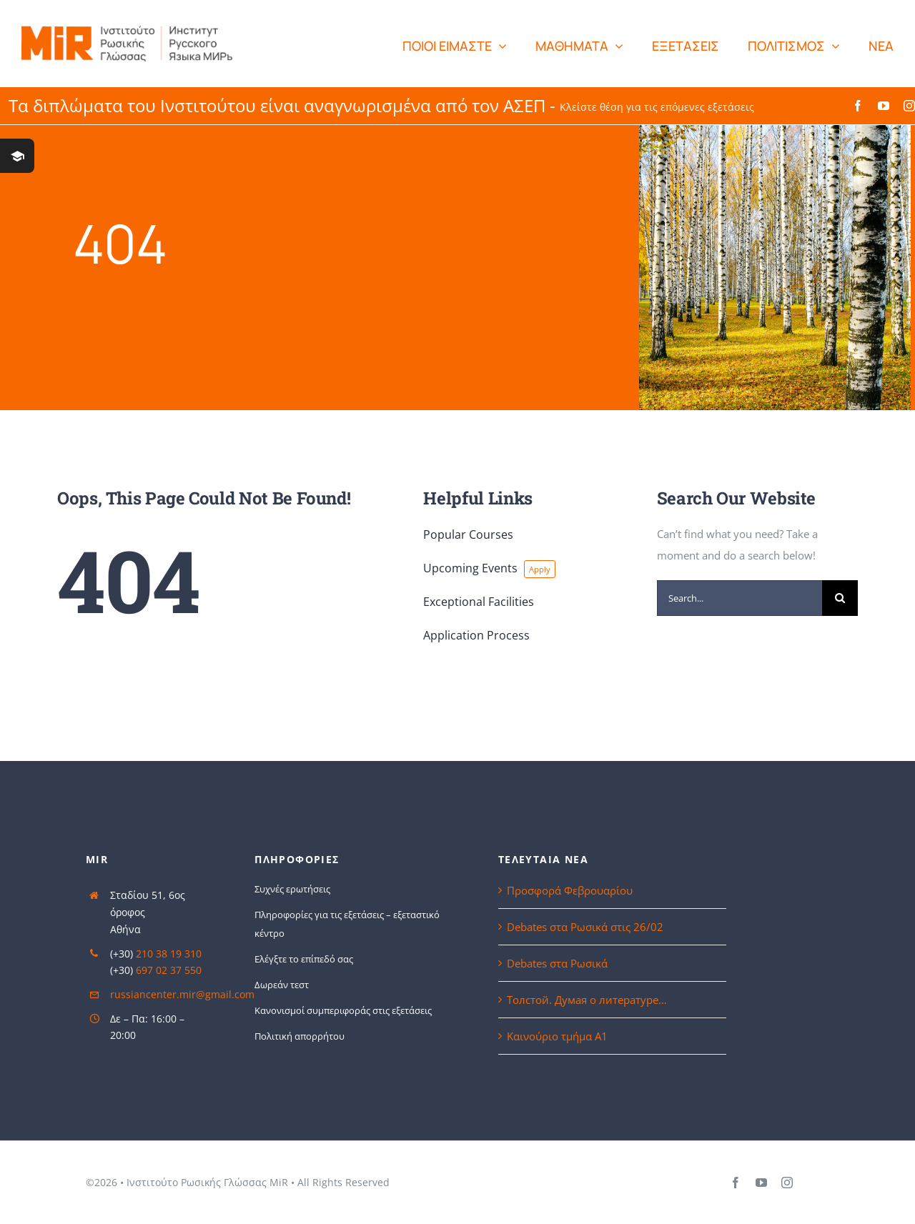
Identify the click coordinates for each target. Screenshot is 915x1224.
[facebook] (858, 105)
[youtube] (883, 105)
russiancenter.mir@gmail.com (182, 994)
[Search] (840, 598)
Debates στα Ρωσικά (557, 963)
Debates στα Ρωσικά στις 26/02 (585, 927)
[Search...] (739, 598)
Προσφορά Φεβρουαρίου (570, 890)
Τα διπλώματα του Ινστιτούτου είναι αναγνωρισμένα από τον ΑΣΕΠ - (381, 105)
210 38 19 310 (169, 953)
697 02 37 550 (169, 970)
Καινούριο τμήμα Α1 (557, 1036)
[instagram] (909, 105)
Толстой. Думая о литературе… (587, 999)
